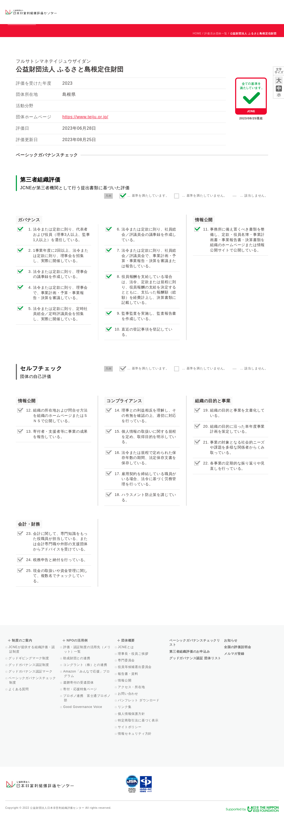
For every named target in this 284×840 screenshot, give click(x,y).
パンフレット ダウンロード (139, 724)
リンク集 (125, 731)
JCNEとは (126, 671)
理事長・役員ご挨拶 (133, 678)
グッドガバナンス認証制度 (29, 689)
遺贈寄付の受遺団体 (79, 706)
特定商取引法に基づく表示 (139, 744)
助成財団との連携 (77, 682)
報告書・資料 (128, 698)
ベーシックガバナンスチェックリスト (122, 11)
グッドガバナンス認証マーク (31, 695)
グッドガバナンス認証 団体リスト (195, 682)
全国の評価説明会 (237, 671)
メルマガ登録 (234, 678)
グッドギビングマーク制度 (29, 682)
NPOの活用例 (189, 12)
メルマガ (230, 16)
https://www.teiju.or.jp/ (85, 141)
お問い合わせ (257, 7)
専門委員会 (127, 684)
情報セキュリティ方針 (135, 758)
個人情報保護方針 (132, 738)
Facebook (217, 15)
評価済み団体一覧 (215, 57)
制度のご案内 (159, 12)
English (274, 7)
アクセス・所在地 (132, 711)
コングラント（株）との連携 (85, 689)
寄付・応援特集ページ (80, 713)
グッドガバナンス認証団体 (81, 11)
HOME (197, 57)
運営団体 (239, 7)
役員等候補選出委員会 (135, 691)
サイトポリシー (130, 751)
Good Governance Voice (83, 731)
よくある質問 (19, 713)
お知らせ (225, 7)
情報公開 (125, 704)
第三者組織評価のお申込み (189, 676)
